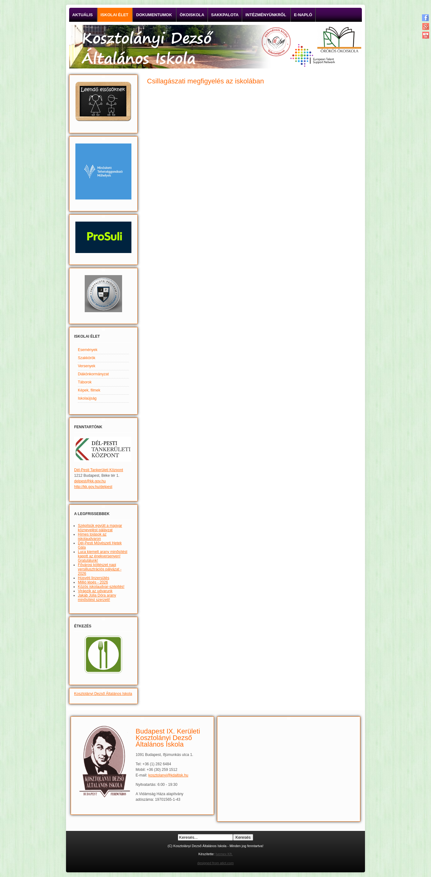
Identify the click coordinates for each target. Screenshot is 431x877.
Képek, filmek (89, 390)
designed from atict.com (215, 863)
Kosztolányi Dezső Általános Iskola (103, 694)
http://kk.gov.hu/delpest (93, 487)
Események (87, 350)
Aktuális (82, 14)
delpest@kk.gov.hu (90, 481)
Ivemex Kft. (224, 854)
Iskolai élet (115, 14)
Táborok (85, 382)
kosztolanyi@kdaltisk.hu (168, 775)
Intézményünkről (265, 14)
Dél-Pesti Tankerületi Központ (98, 470)
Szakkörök (86, 358)
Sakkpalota (225, 14)
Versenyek (86, 366)
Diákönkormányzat (93, 374)
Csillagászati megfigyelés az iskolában (205, 81)
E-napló (303, 14)
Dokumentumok (154, 14)
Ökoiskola (192, 14)
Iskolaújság (87, 398)
